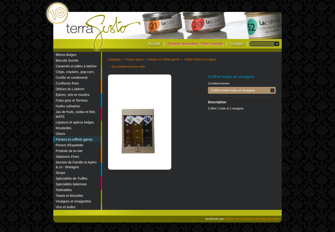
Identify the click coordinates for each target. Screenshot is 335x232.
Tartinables (64, 190)
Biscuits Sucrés (67, 60)
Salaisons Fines (67, 156)
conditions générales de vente (260, 219)
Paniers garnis (134, 59)
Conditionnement (219, 83)
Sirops (60, 173)
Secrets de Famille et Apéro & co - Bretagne (76, 164)
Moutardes (63, 128)
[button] (242, 90)
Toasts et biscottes (69, 195)
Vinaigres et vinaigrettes (73, 201)
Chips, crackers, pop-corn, (75, 72)
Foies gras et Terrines (72, 100)
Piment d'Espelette (69, 145)
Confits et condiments (72, 77)
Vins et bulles (65, 207)
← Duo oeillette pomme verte (126, 66)
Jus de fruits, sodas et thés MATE (75, 114)
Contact (236, 44)
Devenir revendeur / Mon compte (195, 44)
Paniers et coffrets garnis (74, 139)
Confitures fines (67, 83)
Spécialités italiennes (71, 184)
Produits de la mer (69, 151)
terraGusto (103, 33)
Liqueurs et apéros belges (75, 122)
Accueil (154, 44)
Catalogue (114, 59)
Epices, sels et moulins (72, 95)
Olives (60, 134)
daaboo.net (232, 219)
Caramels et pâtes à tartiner (76, 66)
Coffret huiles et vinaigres (200, 59)
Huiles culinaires (68, 106)
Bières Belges (66, 55)
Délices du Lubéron (70, 89)
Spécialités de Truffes (72, 178)
